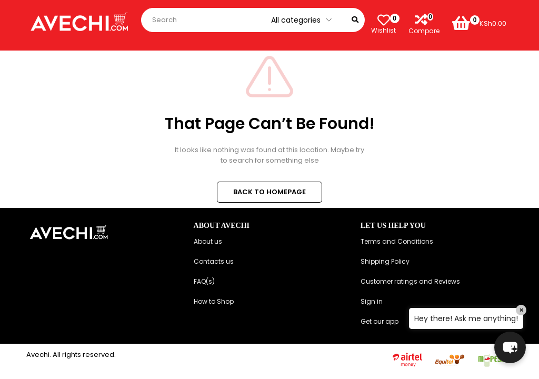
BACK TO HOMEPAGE (269, 192)
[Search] (355, 20)
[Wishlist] (383, 20)
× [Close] (521, 310)
